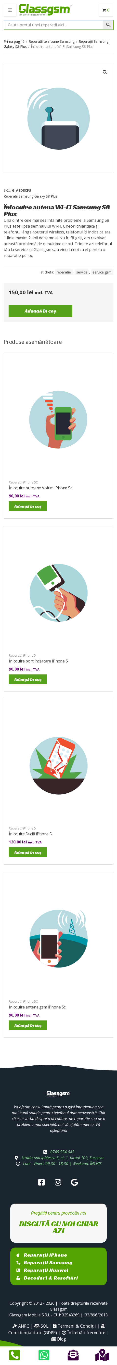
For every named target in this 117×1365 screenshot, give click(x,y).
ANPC (21, 1326)
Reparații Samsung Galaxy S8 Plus (30, 196)
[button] (105, 72)
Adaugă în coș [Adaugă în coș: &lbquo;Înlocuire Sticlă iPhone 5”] (28, 852)
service (81, 272)
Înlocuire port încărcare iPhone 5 (38, 661)
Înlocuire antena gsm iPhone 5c (37, 1007)
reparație (64, 272)
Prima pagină (14, 41)
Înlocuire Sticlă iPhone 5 (30, 834)
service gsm (102, 272)
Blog (58, 1339)
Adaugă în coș (40, 311)
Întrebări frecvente (83, 1332)
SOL (41, 1326)
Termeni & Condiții (74, 1326)
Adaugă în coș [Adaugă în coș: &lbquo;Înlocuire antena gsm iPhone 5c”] (28, 1025)
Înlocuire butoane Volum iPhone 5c (40, 488)
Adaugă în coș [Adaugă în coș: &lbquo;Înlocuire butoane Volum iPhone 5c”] (28, 506)
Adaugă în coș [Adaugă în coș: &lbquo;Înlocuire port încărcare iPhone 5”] (28, 679)
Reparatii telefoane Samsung (52, 41)
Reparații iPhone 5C (23, 482)
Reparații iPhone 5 (22, 655)
